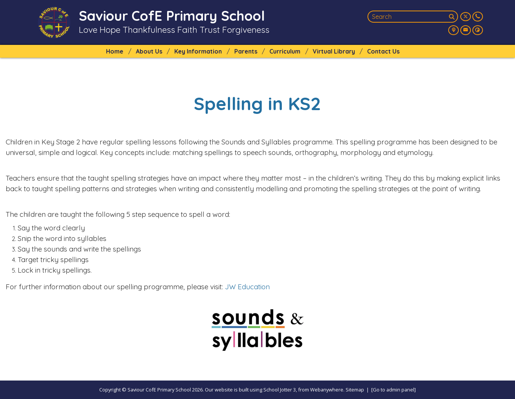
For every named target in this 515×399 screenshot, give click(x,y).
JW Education (247, 286)
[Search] (452, 17)
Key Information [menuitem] (198, 51)
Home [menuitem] (114, 51)
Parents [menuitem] (245, 51)
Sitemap (355, 389)
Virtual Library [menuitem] (334, 51)
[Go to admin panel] (393, 389)
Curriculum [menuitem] (284, 51)
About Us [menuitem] (149, 51)
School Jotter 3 (279, 389)
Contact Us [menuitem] (383, 51)
